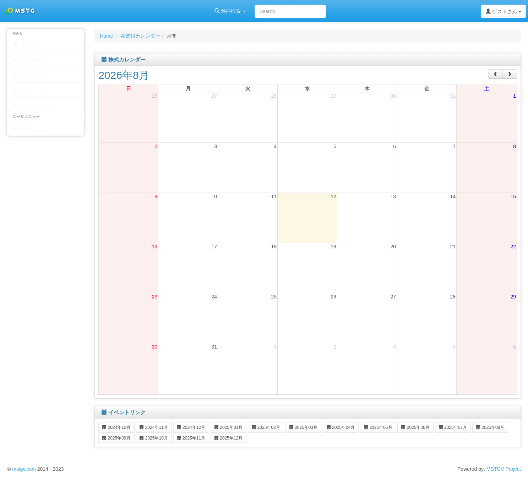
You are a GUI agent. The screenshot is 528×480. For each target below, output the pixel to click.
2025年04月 (341, 427)
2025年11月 (191, 438)
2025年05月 (378, 427)
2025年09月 (116, 438)
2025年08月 (490, 427)
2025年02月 (266, 427)
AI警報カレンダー (140, 36)
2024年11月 (154, 427)
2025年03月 (303, 427)
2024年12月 (191, 427)
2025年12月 (228, 438)
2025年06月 (415, 427)
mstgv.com (24, 469)
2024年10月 (116, 427)
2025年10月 (154, 438)
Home (106, 36)
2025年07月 (453, 427)
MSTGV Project (503, 469)
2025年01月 (228, 427)
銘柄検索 (91, 11)
